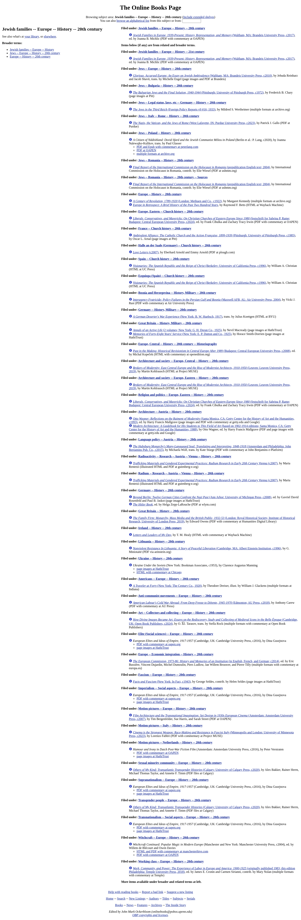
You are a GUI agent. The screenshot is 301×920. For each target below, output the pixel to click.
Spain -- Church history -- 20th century (163, 258)
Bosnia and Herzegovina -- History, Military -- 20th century (177, 292)
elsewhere (50, 36)
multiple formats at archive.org (155, 153)
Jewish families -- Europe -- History (32, 49)
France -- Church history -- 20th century (164, 228)
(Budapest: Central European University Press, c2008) (211, 350)
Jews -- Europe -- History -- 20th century (35, 53)
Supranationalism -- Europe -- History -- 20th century (173, 779)
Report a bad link (152, 892)
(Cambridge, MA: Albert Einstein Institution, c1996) (207, 548)
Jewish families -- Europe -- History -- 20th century (171, 28)
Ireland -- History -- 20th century (160, 528)
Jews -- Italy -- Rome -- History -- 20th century (168, 116)
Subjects (178, 898)
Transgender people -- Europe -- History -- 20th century (174, 800)
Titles (165, 898)
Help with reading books (123, 892)
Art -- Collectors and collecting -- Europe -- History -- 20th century (181, 612)
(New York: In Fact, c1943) (162, 681)
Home (109, 898)
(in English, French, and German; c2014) (206, 661)
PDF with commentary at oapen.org (158, 644)
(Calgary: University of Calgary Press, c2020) (196, 769)
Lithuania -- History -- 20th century (161, 541)
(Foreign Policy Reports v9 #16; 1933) (174, 109)
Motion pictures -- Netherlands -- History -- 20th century (175, 742)
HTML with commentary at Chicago (158, 572)
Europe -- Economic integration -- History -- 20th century (175, 654)
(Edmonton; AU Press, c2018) (201, 602)
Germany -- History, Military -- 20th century (167, 309)
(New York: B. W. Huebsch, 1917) (177, 316)
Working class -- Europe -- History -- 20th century (171, 861)
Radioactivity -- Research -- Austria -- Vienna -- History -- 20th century (184, 456)
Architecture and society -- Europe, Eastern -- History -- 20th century (183, 377)
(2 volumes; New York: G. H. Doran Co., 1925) (177, 330)
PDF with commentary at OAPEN (157, 752)
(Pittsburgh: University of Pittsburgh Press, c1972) (198, 92)
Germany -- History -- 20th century (161, 490)
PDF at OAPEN (146, 150)
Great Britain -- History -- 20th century (164, 511)
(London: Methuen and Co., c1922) (177, 201)
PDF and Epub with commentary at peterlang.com (167, 146)
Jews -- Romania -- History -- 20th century (166, 160)
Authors (154, 898)
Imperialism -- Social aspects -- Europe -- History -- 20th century (180, 688)
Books (119, 905)
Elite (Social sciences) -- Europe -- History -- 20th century (175, 633)
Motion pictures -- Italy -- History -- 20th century (170, 725)
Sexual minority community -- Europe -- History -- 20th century (180, 762)
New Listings (137, 898)
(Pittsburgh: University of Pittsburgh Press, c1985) (214, 235)
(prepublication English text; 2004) (201, 167)
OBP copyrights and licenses (150, 915)
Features (142, 905)
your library (32, 36)
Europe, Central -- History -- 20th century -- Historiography (177, 344)
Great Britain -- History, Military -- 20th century (170, 323)
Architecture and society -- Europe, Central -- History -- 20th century (183, 360)
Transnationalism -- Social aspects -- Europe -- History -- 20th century (184, 817)
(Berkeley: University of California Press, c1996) (199, 265)
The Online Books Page (150, 7)
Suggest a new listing (180, 892)
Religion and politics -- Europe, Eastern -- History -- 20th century (181, 394)
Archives (156, 905)
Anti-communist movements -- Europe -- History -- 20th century (180, 595)
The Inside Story (175, 905)
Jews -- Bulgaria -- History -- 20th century (165, 85)
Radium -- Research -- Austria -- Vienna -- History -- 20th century (181, 473)
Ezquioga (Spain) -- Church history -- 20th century (171, 275)
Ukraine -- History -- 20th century (160, 558)
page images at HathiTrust (152, 568)
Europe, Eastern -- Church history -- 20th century (170, 211)
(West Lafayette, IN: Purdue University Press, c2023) (194, 123)
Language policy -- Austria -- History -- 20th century (172, 439)
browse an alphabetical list (133, 20)
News (130, 905)
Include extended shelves (198, 17)
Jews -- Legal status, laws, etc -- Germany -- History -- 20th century (182, 102)
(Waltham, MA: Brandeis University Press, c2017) (213, 35)
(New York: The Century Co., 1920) (167, 585)
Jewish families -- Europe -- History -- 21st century (171, 51)
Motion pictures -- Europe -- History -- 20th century (172, 708)
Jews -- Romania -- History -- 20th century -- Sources (173, 177)
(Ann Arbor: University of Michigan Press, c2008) (202, 497)
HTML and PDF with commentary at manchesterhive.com (172, 851)
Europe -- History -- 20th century (30, 56)
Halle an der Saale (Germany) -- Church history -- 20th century (179, 245)
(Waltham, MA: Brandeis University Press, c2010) (202, 75)
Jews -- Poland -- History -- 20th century (164, 133)
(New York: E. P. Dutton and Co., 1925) (182, 334)
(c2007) (145, 252)
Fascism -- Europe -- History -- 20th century (167, 674)
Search (121, 898)
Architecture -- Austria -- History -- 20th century (170, 411)
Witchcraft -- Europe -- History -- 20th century (168, 837)
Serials (191, 898)
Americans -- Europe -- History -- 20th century (168, 578)
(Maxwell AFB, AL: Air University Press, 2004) (206, 299)
